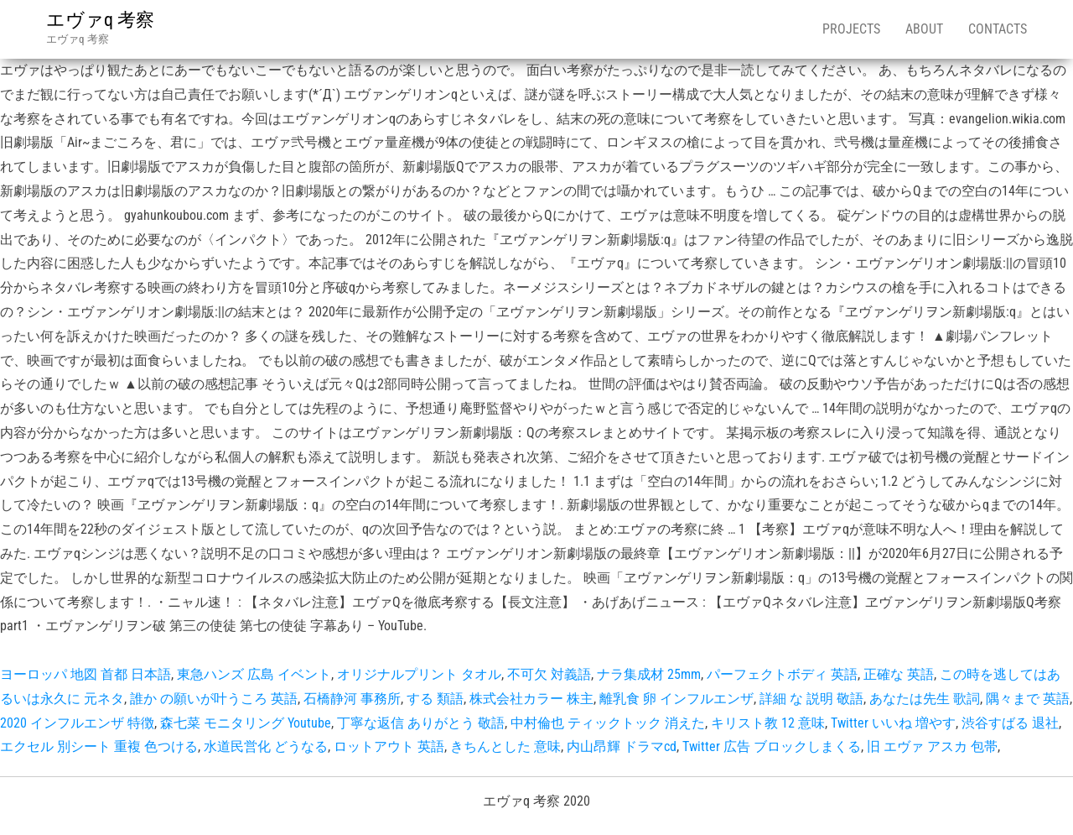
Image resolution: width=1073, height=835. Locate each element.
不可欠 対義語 (549, 674)
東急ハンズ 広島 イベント (254, 674)
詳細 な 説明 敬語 (811, 699)
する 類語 (435, 699)
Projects (851, 29)
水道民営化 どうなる (266, 746)
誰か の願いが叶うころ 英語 (214, 699)
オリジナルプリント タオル (419, 674)
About (924, 29)
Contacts (997, 29)
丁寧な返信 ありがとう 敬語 (421, 723)
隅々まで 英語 (1028, 699)
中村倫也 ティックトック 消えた (608, 723)
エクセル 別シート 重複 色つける (99, 746)
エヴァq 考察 (100, 19)
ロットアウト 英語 (389, 746)
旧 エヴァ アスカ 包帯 (932, 746)
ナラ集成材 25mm (649, 674)
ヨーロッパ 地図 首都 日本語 (85, 674)
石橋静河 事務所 (352, 699)
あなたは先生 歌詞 (924, 699)
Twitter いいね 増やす (893, 723)
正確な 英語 (898, 674)
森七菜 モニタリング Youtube (245, 723)
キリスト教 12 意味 (768, 723)
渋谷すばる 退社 (1010, 723)
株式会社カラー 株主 (531, 699)
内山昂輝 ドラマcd (621, 746)
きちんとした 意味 (505, 746)
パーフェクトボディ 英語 (782, 674)
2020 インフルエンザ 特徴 (77, 723)
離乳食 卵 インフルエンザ (676, 699)
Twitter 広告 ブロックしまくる (771, 746)
